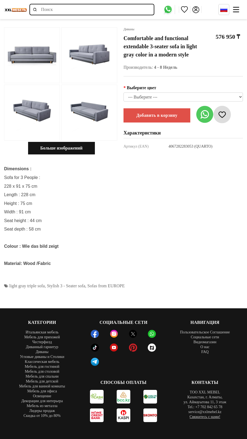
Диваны (42, 352)
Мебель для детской (42, 381)
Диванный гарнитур (42, 347)
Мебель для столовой (42, 371)
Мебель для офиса (42, 391)
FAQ (205, 352)
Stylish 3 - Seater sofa (66, 285)
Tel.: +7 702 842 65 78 (205, 407)
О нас (205, 347)
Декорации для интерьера (42, 401)
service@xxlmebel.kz (204, 412)
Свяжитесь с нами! (204, 417)
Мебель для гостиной (42, 367)
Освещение (42, 396)
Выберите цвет (141, 87)
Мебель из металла (42, 406)
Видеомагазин (204, 342)
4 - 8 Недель (165, 67)
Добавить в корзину (156, 115)
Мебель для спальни (42, 376)
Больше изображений (61, 148)
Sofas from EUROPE (106, 285)
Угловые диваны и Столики (42, 357)
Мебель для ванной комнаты (42, 386)
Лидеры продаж (42, 411)
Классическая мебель (42, 362)
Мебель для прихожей (42, 337)
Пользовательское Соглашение (205, 332)
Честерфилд (42, 342)
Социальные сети (205, 337)
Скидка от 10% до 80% (42, 416)
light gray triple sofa (27, 285)
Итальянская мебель (42, 332)
